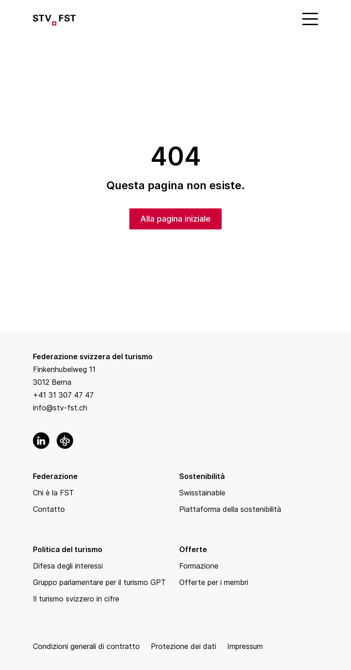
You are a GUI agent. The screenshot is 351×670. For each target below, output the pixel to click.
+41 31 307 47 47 (63, 394)
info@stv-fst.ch (60, 407)
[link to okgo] (65, 440)
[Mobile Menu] (309, 18)
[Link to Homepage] (54, 18)
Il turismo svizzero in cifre (76, 598)
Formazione (198, 565)
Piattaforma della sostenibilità (230, 509)
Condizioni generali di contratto (86, 646)
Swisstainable (202, 492)
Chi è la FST (53, 492)
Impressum (245, 646)
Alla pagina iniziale (175, 218)
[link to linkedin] (41, 440)
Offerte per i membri (213, 582)
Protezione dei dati (183, 646)
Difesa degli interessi (68, 565)
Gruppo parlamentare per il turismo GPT (99, 582)
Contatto (49, 509)
